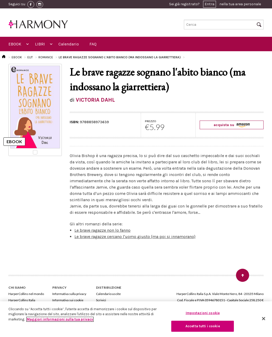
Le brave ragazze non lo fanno (102, 230)
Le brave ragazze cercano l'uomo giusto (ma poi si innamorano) (134, 236)
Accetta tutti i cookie (202, 326)
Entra (209, 4)
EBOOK (14, 44)
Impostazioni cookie (203, 313)
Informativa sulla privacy (69, 294)
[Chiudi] (263, 318)
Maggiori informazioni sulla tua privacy (60, 319)
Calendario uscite (108, 294)
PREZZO (150, 121)
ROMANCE (45, 57)
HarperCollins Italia (21, 300)
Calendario (68, 44)
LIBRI (40, 44)
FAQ (93, 44)
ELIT (30, 57)
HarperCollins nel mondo (26, 294)
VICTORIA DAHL (95, 100)
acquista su (232, 125)
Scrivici (101, 300)
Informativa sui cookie (67, 300)
